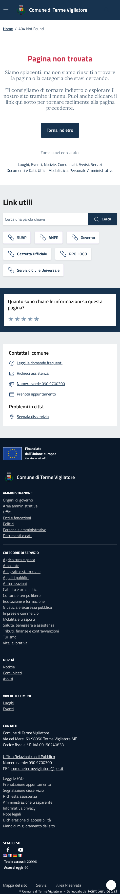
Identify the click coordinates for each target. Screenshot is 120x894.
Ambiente (11, 566)
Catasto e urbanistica (21, 589)
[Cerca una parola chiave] (45, 219)
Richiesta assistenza (20, 796)
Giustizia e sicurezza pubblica (27, 607)
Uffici (42, 170)
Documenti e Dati (21, 170)
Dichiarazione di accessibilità (27, 820)
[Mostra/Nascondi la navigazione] (6, 9)
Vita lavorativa (15, 643)
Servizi (96, 164)
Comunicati (67, 164)
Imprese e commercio (21, 613)
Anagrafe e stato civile (21, 572)
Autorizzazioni (15, 583)
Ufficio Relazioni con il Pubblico (29, 757)
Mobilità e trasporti (19, 619)
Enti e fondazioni (17, 518)
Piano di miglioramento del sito (29, 826)
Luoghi (23, 164)
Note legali (12, 814)
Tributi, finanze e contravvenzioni (31, 631)
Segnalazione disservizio (23, 790)
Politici (8, 524)
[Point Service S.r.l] (102, 891)
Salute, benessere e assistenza (28, 625)
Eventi (36, 164)
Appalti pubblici (16, 577)
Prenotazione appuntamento (27, 784)
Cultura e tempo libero (21, 595)
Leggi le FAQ (13, 778)
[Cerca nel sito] (107, 10)
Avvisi (84, 164)
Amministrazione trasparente (27, 802)
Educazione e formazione (24, 601)
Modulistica (58, 170)
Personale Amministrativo (91, 170)
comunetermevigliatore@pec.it (37, 768)
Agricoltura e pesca (19, 560)
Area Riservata (68, 885)
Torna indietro (60, 130)
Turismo (9, 637)
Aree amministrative (20, 506)
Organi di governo (18, 500)
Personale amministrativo (24, 530)
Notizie (50, 164)
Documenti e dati (17, 536)
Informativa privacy (19, 808)
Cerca (102, 219)
